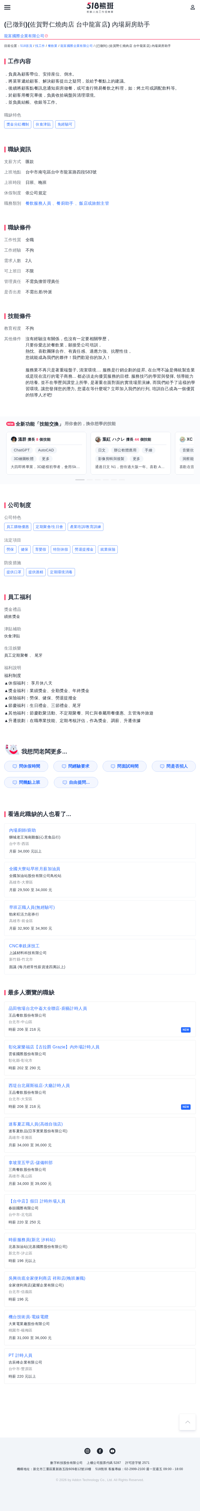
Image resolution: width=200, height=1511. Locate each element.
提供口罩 (14, 572)
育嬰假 (40, 549)
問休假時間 (29, 766)
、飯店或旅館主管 (92, 203)
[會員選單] (193, 7)
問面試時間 (128, 766)
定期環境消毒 (61, 572)
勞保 (10, 549)
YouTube (112, 1451)
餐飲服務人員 (38, 203)
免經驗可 (65, 124)
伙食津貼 (43, 124)
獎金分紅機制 (18, 124)
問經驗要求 (79, 766)
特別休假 (60, 549)
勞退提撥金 (84, 549)
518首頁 (26, 46)
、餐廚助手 (63, 203)
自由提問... (79, 782)
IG (87, 1451)
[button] (80, 479)
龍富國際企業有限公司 (76, 46)
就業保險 (107, 549)
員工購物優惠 (18, 527)
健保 (24, 549)
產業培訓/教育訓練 (85, 527)
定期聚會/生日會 (49, 527)
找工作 (40, 46)
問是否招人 (177, 766)
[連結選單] (7, 7)
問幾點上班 (29, 782)
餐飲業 (53, 46)
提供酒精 (35, 572)
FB (100, 1451)
